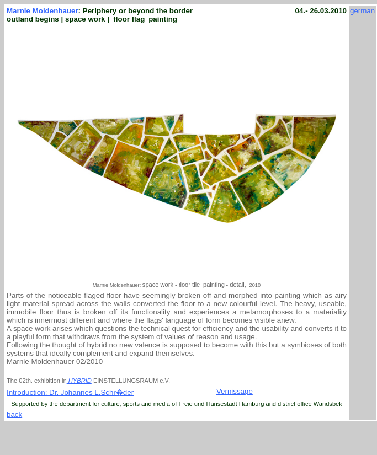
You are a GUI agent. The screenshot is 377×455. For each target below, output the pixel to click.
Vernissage (234, 391)
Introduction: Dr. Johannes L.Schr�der (70, 392)
